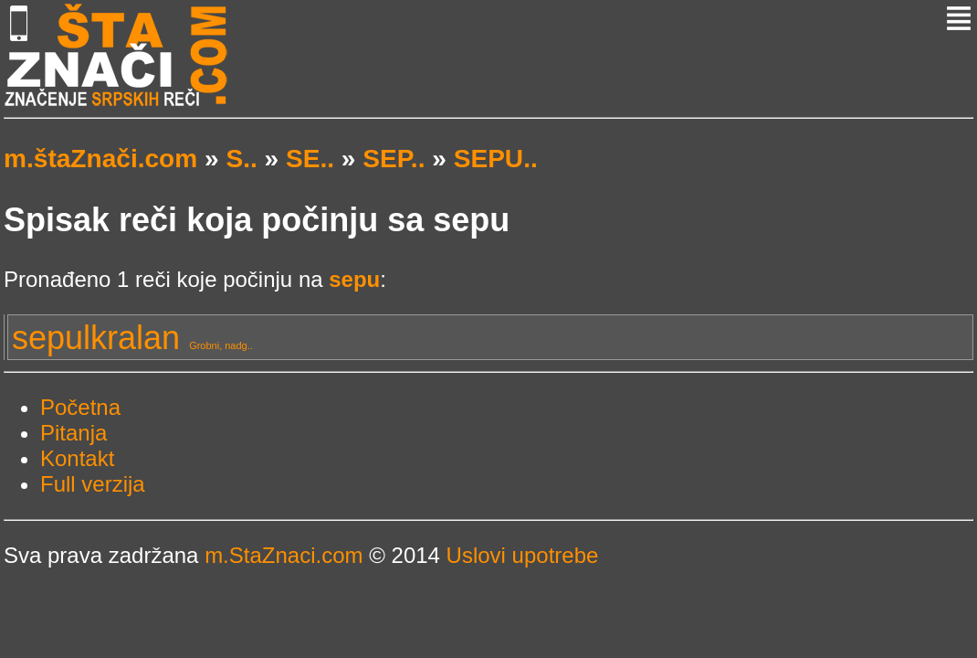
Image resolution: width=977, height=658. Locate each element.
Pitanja (73, 432)
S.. (241, 158)
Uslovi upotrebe (522, 555)
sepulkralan (132, 337)
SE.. (310, 158)
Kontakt (77, 458)
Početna (80, 407)
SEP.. (393, 158)
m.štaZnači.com (100, 158)
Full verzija (92, 484)
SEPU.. (496, 158)
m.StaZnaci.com (283, 555)
